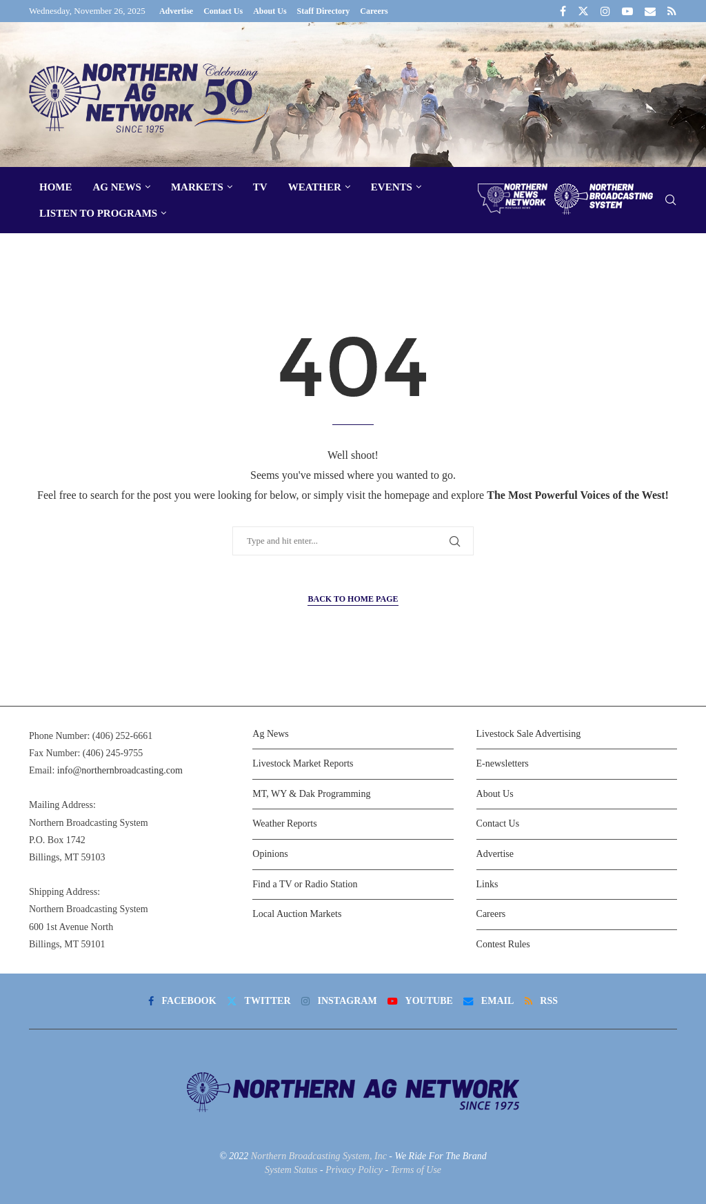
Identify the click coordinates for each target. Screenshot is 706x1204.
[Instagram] (605, 11)
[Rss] (672, 11)
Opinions (270, 854)
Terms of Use (416, 1170)
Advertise (176, 11)
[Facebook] (563, 11)
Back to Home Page (352, 599)
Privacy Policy (354, 1170)
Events (391, 187)
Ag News (117, 187)
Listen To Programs (98, 213)
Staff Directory (323, 11)
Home (55, 187)
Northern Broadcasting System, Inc (319, 1156)
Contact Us (223, 11)
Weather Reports (284, 823)
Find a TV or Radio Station (304, 884)
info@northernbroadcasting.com (120, 770)
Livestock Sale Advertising (528, 734)
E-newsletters (502, 763)
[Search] (670, 200)
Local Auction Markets (296, 914)
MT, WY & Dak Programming (311, 794)
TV (260, 187)
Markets (197, 187)
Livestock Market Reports (302, 763)
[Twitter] (583, 11)
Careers (373, 11)
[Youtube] (627, 11)
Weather (314, 187)
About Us (269, 11)
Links (487, 884)
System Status (291, 1170)
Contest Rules (503, 944)
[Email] (650, 11)
